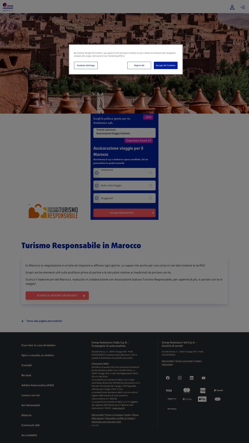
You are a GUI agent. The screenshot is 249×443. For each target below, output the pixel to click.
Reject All (139, 65)
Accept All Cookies (165, 65)
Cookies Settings (86, 65)
